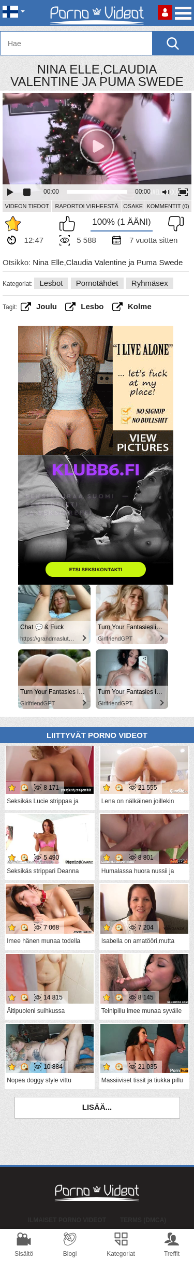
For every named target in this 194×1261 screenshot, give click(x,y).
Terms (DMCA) (143, 1220)
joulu (46, 306)
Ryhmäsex (149, 283)
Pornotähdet (97, 283)
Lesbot (51, 283)
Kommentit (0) (167, 206)
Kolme (140, 306)
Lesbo (92, 306)
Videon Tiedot (27, 206)
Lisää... (97, 1107)
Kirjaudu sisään (165, 12)
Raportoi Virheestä (86, 206)
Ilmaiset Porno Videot (67, 1220)
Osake (133, 206)
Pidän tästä (69, 223)
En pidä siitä (173, 223)
